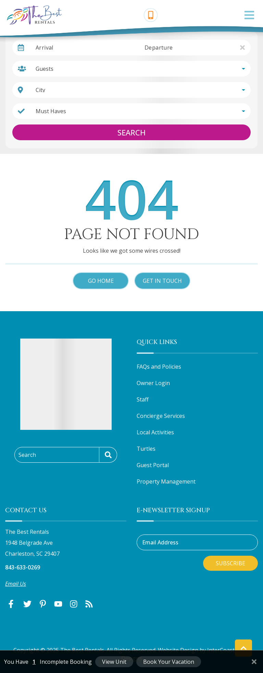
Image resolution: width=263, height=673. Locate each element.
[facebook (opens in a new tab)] (12, 604)
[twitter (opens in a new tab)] (27, 604)
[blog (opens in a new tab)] (89, 604)
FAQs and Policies (159, 366)
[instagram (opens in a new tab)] (73, 604)
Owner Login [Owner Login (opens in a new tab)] (153, 383)
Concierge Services (161, 416)
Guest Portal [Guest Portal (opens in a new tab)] (153, 465)
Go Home (101, 281)
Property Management (166, 481)
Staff (143, 399)
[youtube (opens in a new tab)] (58, 604)
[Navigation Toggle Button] (249, 15)
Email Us (15, 584)
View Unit (114, 661)
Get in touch (162, 281)
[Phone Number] (151, 15)
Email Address (160, 542)
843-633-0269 (22, 567)
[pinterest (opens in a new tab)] (43, 604)
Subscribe (230, 563)
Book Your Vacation (168, 661)
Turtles (146, 448)
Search (131, 132)
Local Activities (155, 432)
